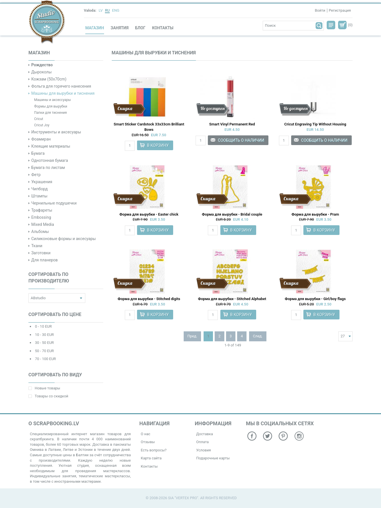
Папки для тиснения (50, 113)
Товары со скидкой (48, 396)
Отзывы (148, 442)
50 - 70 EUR (44, 351)
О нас (145, 434)
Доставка (204, 434)
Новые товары (44, 388)
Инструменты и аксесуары (56, 132)
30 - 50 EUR (44, 342)
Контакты (162, 28)
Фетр (36, 174)
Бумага (38, 153)
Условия (203, 450)
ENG (115, 10)
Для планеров (44, 260)
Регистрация (340, 10)
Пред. (192, 336)
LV (101, 10)
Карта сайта (151, 458)
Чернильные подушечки (53, 203)
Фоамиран (41, 139)
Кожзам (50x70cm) (49, 79)
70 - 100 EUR (45, 359)
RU (107, 10)
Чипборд (39, 189)
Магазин (94, 28)
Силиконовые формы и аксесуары (63, 238)
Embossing (41, 217)
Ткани (36, 245)
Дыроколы (41, 72)
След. (257, 336)
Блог (140, 28)
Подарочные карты (213, 458)
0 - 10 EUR (43, 326)
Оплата (202, 442)
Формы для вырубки (50, 106)
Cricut (38, 119)
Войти (320, 10)
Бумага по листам (48, 167)
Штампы (39, 196)
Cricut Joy (41, 125)
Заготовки (41, 253)
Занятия (120, 28)
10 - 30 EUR (44, 335)
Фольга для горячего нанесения (61, 86)
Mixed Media (42, 224)
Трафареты (41, 210)
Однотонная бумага (49, 160)
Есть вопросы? (154, 450)
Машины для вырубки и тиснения (62, 93)
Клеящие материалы (50, 146)
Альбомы (40, 231)
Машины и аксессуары (52, 100)
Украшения (41, 181)
